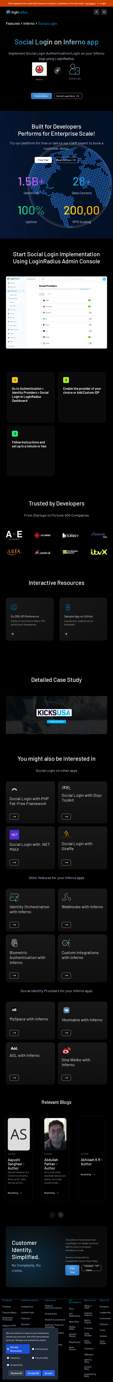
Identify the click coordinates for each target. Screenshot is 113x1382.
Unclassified (14, 1364)
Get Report (92, 3)
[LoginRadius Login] (96, 12)
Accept (48, 1373)
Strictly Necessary (14, 1349)
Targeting (13, 1357)
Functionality (40, 1357)
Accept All (33, 1373)
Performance (40, 1348)
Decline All (16, 1373)
